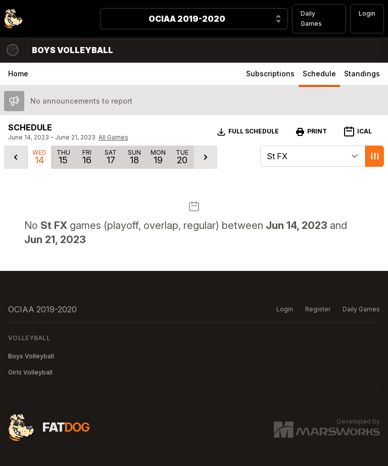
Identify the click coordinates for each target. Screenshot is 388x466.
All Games (113, 137)
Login (367, 13)
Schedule (319, 73)
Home (18, 73)
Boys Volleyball (31, 356)
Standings (362, 73)
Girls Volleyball (30, 372)
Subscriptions (270, 73)
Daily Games (311, 18)
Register (317, 309)
